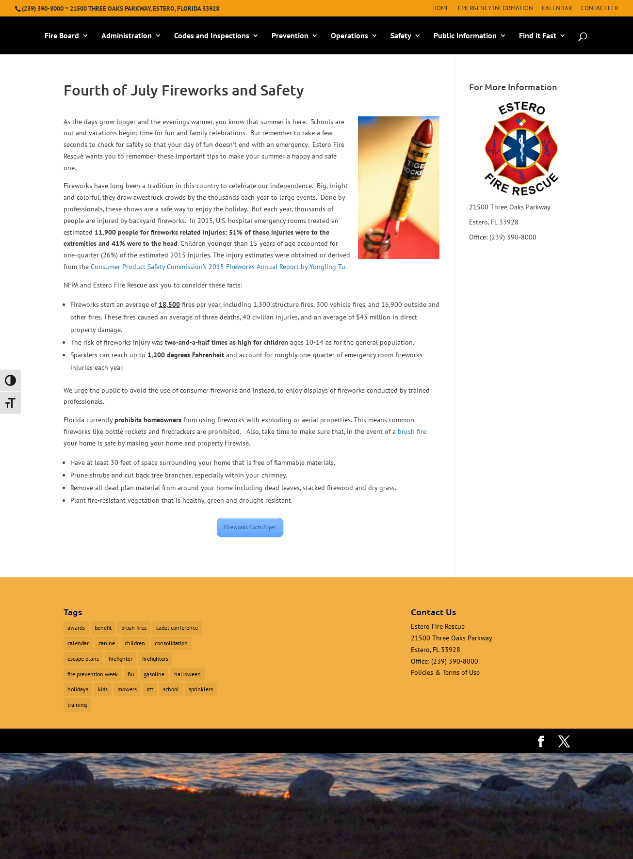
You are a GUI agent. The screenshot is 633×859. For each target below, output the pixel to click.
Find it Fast (537, 36)
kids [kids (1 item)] (103, 689)
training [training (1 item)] (77, 704)
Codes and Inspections (211, 36)
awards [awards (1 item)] (76, 627)
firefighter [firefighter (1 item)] (120, 658)
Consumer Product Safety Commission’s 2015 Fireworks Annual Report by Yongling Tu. (219, 266)
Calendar (557, 8)
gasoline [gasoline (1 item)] (154, 674)
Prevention (290, 36)
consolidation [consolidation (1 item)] (171, 643)
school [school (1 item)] (171, 689)
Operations (349, 36)
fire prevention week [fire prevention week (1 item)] (92, 674)
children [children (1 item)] (135, 643)
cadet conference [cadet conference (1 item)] (177, 627)
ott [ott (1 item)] (149, 689)
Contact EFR (599, 8)
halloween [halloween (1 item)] (187, 674)
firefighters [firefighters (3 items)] (155, 658)
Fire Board (62, 36)
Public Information (465, 36)
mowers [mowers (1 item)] (127, 689)
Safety (400, 36)
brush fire (412, 431)
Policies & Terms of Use (445, 672)
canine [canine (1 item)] (106, 643)
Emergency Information (495, 8)
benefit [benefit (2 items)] (103, 627)
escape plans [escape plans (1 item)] (83, 658)
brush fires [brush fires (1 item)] (133, 627)
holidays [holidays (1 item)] (77, 689)
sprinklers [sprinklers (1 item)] (201, 689)
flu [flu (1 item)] (131, 674)
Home (440, 8)
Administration (126, 36)
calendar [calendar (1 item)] (78, 643)
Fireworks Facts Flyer (250, 527)
